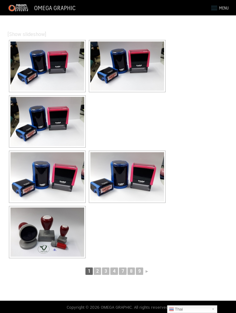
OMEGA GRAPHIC (55, 7)
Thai (176, 309)
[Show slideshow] (26, 34)
